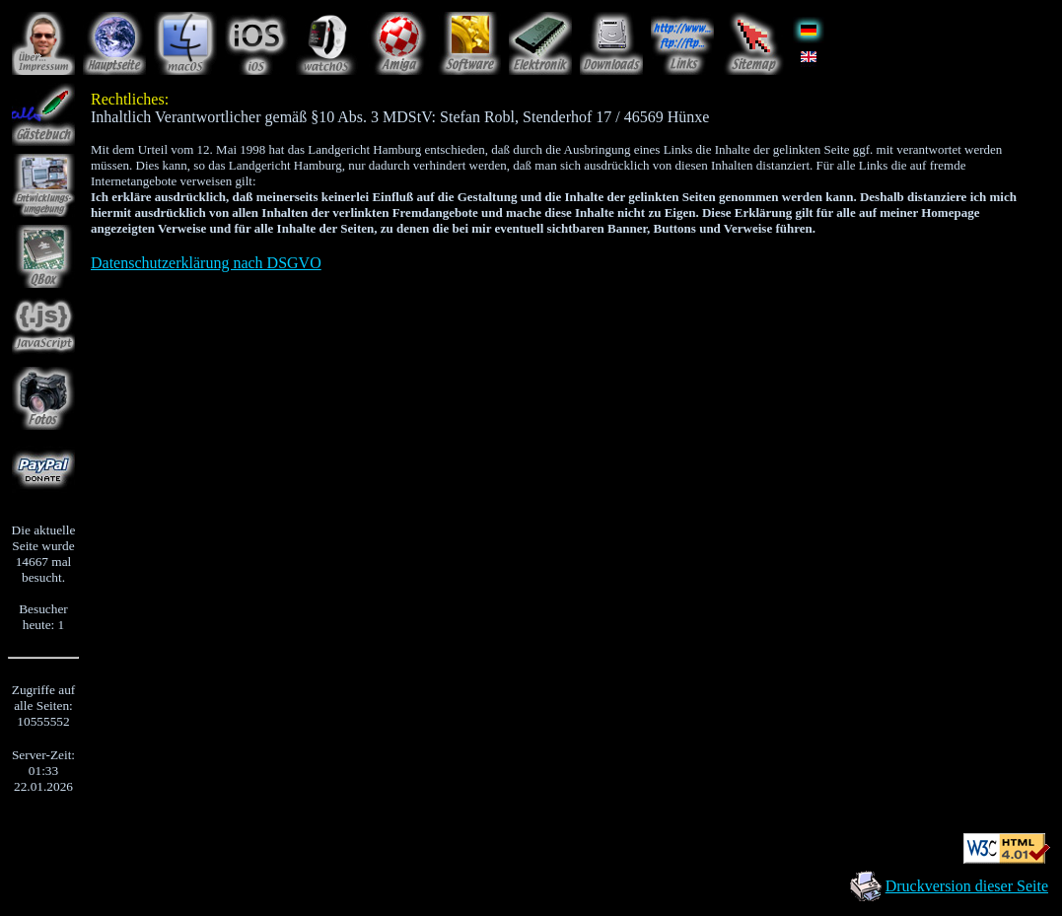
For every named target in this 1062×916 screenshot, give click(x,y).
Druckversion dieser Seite (966, 886)
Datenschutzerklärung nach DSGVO (206, 262)
